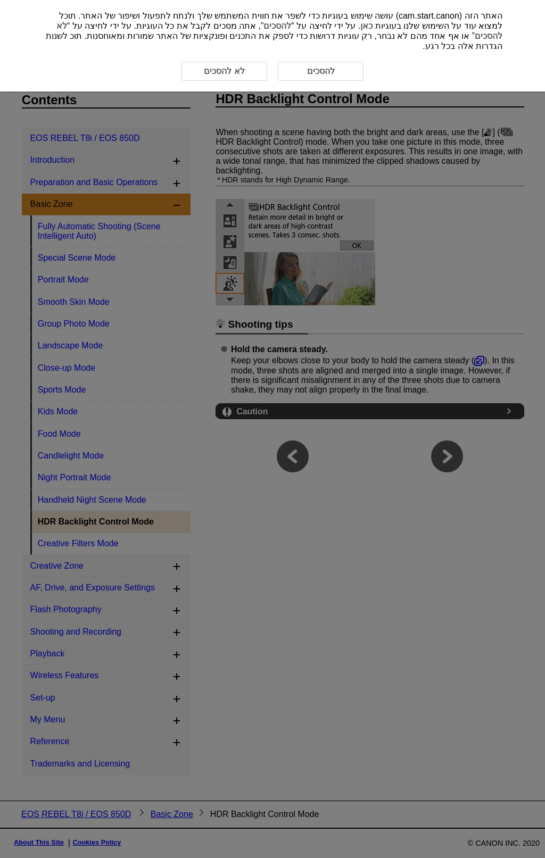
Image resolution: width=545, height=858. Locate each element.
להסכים (277, 25)
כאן (366, 25)
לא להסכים (224, 71)
